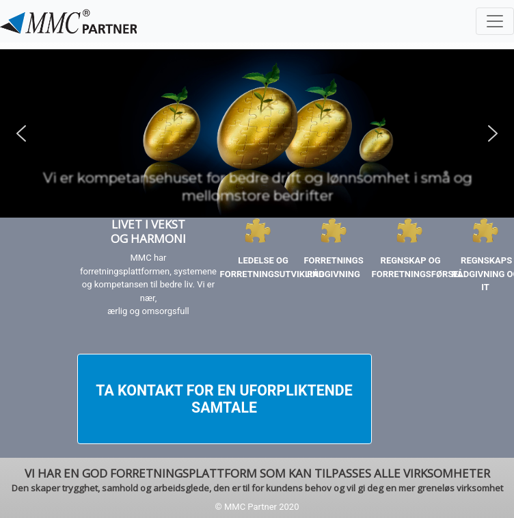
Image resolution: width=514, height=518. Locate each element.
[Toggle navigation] (495, 21)
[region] (257, 133)
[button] (21, 133)
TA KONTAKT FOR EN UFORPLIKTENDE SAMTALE (224, 399)
